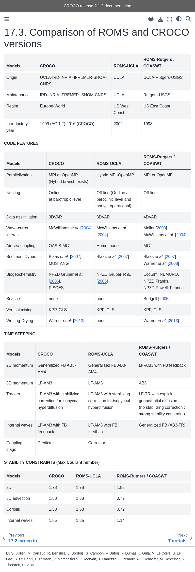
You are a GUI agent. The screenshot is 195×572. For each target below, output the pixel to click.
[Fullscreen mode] (169, 19)
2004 (86, 228)
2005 (164, 299)
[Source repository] (151, 19)
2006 (54, 281)
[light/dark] (179, 18)
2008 (173, 263)
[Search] (188, 18)
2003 (161, 228)
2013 (78, 321)
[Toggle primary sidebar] (6, 19)
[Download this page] (160, 19)
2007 (75, 256)
